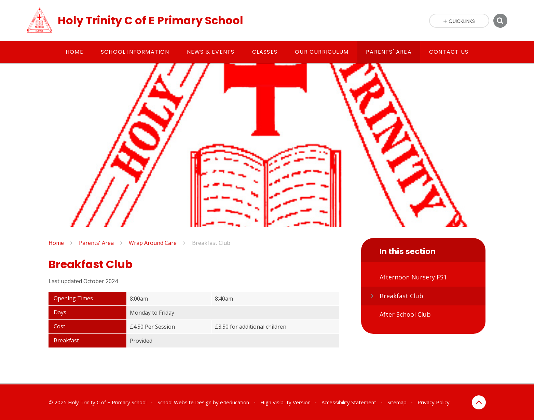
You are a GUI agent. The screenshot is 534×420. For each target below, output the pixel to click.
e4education (234, 402)
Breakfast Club (211, 243)
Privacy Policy (433, 402)
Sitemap (397, 402)
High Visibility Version (285, 402)
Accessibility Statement (348, 402)
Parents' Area (96, 243)
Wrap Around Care (153, 243)
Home (56, 243)
